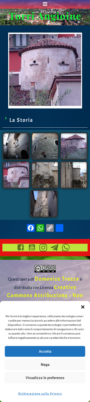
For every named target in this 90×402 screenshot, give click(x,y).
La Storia (21, 120)
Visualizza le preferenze (45, 378)
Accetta (45, 351)
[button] (82, 307)
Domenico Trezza (57, 278)
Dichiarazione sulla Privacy (40, 394)
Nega (45, 364)
